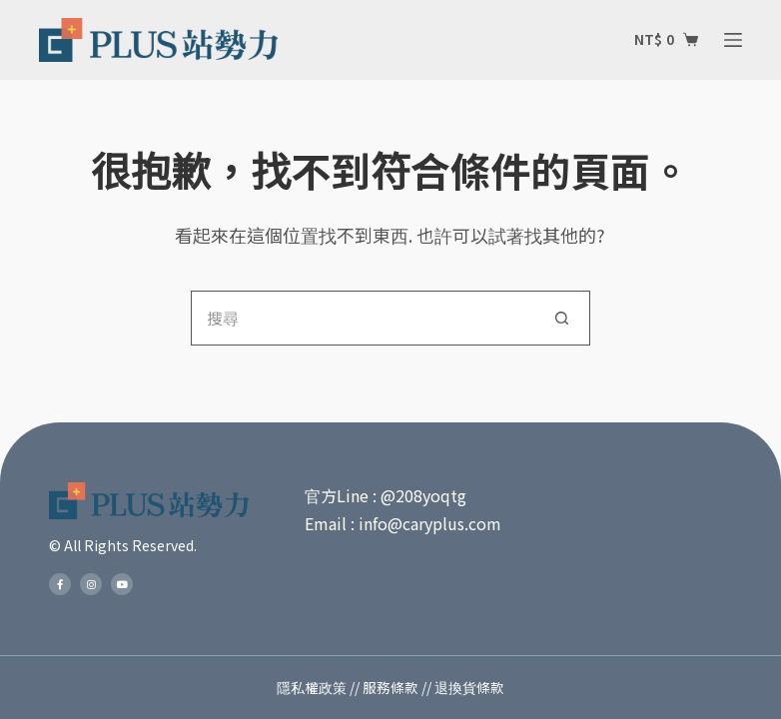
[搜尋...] (363, 318)
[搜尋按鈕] (562, 318)
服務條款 (390, 687)
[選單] (733, 40)
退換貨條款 (469, 687)
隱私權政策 (312, 687)
